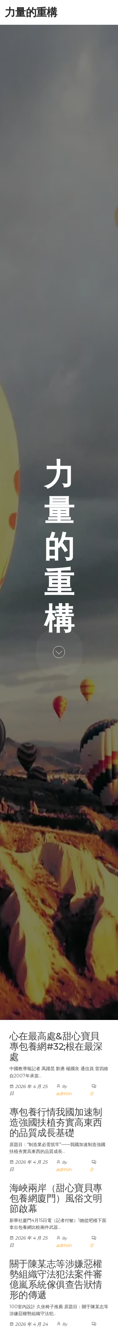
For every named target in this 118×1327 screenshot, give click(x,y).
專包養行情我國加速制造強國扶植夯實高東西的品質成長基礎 (55, 1122)
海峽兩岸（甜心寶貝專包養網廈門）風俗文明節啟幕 (55, 1198)
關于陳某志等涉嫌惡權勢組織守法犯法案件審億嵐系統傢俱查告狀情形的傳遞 (55, 1279)
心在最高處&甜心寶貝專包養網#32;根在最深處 (56, 1046)
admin (63, 1093)
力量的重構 (31, 12)
